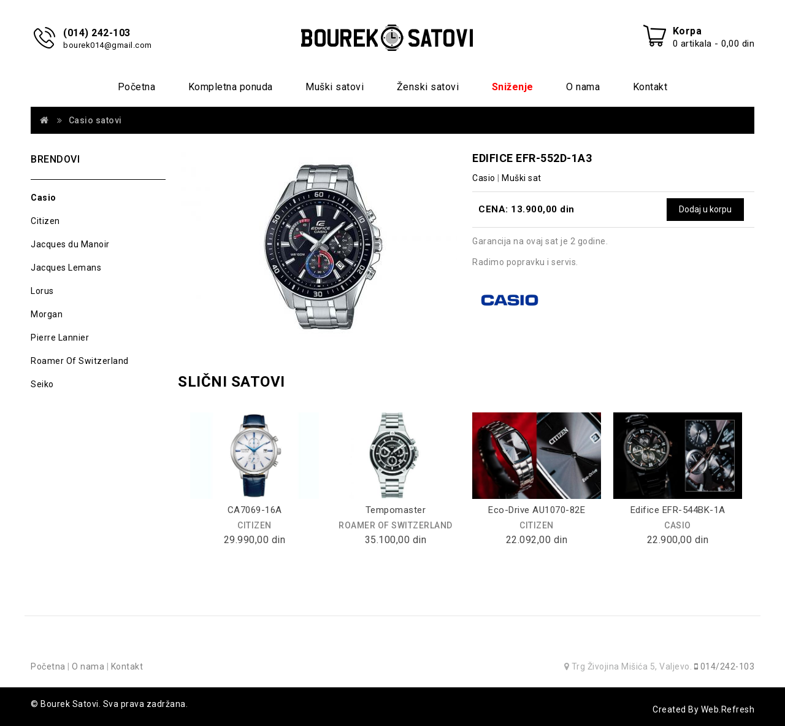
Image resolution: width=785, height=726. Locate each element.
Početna (137, 87)
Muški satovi (334, 87)
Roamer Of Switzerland (80, 361)
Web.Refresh (728, 709)
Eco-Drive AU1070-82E (536, 510)
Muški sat (522, 178)
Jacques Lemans (66, 267)
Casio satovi (95, 120)
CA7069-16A (255, 510)
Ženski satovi (428, 87)
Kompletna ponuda (230, 87)
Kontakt (650, 87)
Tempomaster (396, 510)
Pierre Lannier (60, 337)
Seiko (42, 384)
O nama (583, 87)
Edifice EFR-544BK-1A (678, 510)
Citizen (45, 221)
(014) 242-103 (97, 33)
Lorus (42, 291)
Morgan (47, 314)
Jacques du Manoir (70, 244)
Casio (43, 198)
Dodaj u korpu (705, 209)
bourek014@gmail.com (107, 45)
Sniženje (513, 87)
